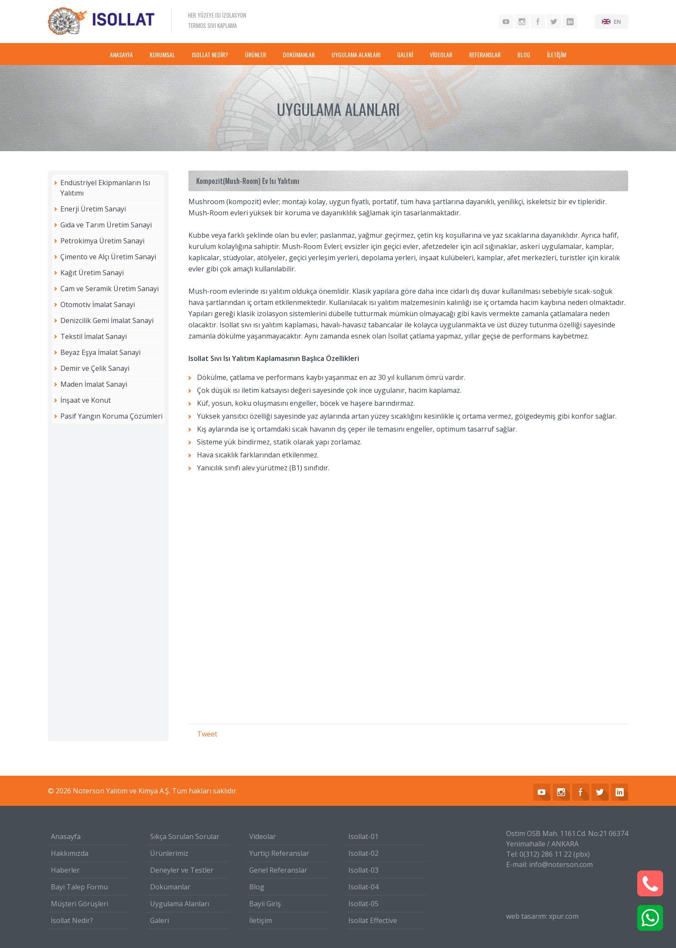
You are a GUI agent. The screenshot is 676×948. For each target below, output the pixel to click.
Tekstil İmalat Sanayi (93, 336)
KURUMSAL (162, 54)
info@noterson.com (561, 864)
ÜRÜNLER (255, 54)
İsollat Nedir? (72, 920)
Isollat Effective (372, 920)
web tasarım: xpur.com (542, 916)
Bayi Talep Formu (79, 887)
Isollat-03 (363, 870)
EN (617, 21)
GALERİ (405, 54)
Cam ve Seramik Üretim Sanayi (109, 288)
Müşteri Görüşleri (79, 903)
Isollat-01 (363, 836)
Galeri (159, 920)
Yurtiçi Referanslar (279, 853)
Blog (256, 887)
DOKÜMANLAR (299, 54)
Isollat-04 (363, 887)
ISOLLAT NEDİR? (210, 54)
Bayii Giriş (265, 903)
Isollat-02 (363, 853)
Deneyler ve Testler (181, 870)
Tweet (207, 734)
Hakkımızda (69, 853)
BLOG (523, 54)
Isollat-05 (363, 903)
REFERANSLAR (485, 54)
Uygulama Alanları (179, 903)
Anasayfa (66, 836)
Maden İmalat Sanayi (93, 384)
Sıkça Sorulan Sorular (184, 836)
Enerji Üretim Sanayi (93, 209)
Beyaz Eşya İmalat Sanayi (100, 352)
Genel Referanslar (278, 870)
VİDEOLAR (441, 54)
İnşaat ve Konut (85, 400)
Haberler (65, 870)
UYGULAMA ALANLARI (356, 54)
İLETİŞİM (556, 54)
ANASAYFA (121, 54)
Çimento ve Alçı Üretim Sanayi (108, 256)
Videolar (262, 836)
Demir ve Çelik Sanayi (94, 368)
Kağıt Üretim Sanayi (92, 272)
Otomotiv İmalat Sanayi (97, 304)
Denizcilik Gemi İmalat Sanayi (106, 320)
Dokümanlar (170, 887)
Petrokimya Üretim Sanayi (102, 241)
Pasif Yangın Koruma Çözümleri (111, 416)
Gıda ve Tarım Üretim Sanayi (106, 225)
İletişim (260, 920)
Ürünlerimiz (169, 853)
